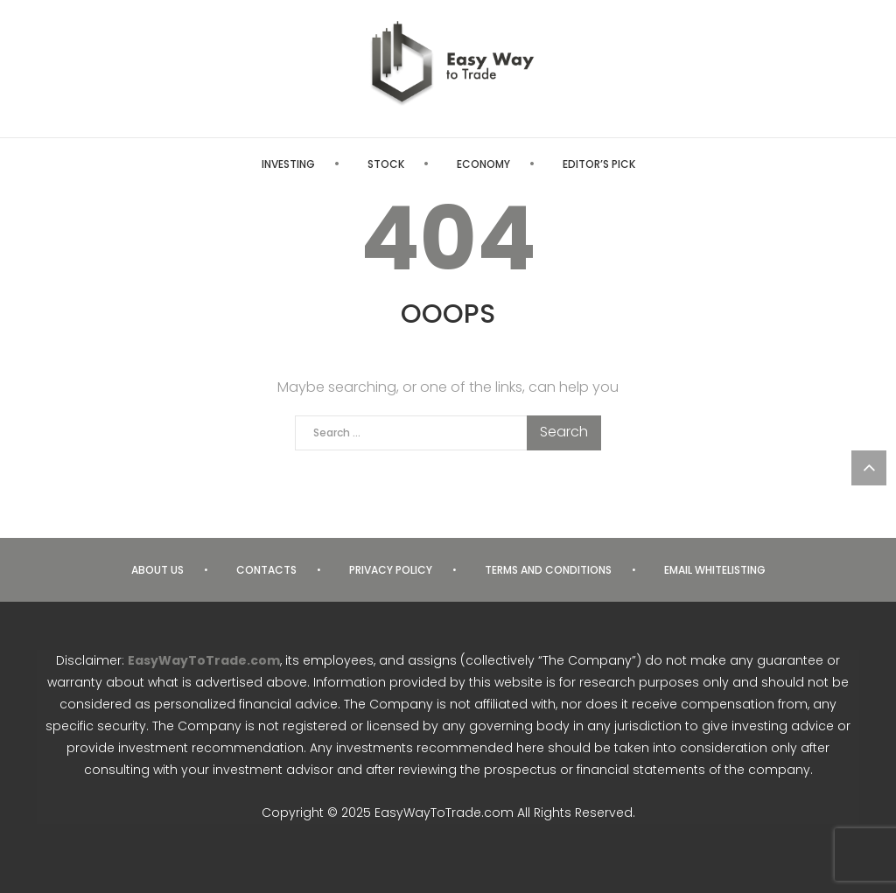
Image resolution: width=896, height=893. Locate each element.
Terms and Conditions (548, 569)
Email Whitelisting (715, 569)
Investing (288, 164)
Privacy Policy (390, 569)
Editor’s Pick (599, 164)
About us (157, 569)
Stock (386, 164)
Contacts (266, 569)
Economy (483, 164)
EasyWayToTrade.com (204, 660)
